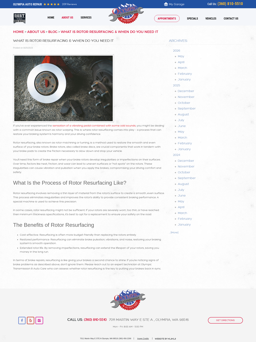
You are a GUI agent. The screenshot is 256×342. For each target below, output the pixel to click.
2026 (176, 50)
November (186, 97)
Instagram (39, 320)
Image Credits (143, 338)
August (183, 114)
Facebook (22, 320)
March (182, 68)
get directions (225, 320)
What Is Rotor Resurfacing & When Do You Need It (109, 32)
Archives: (178, 41)
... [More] (173, 232)
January (184, 79)
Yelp (30, 320)
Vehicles (210, 18)
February (185, 73)
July (181, 120)
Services (86, 17)
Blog (52, 32)
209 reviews (69, 4)
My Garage (176, 4)
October (184, 102)
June (182, 126)
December (186, 91)
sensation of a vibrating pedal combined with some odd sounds (94, 125)
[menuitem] (51, 17)
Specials (192, 18)
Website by (165, 339)
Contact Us (231, 18)
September (187, 108)
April (181, 62)
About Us (67, 17)
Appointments (167, 18)
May (181, 56)
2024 (176, 155)
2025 (176, 85)
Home (51, 17)
